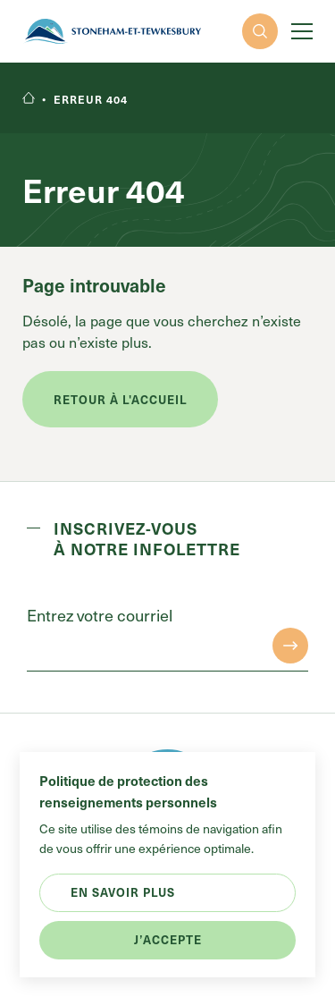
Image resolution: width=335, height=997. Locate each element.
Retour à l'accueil (120, 399)
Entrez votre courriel (99, 615)
